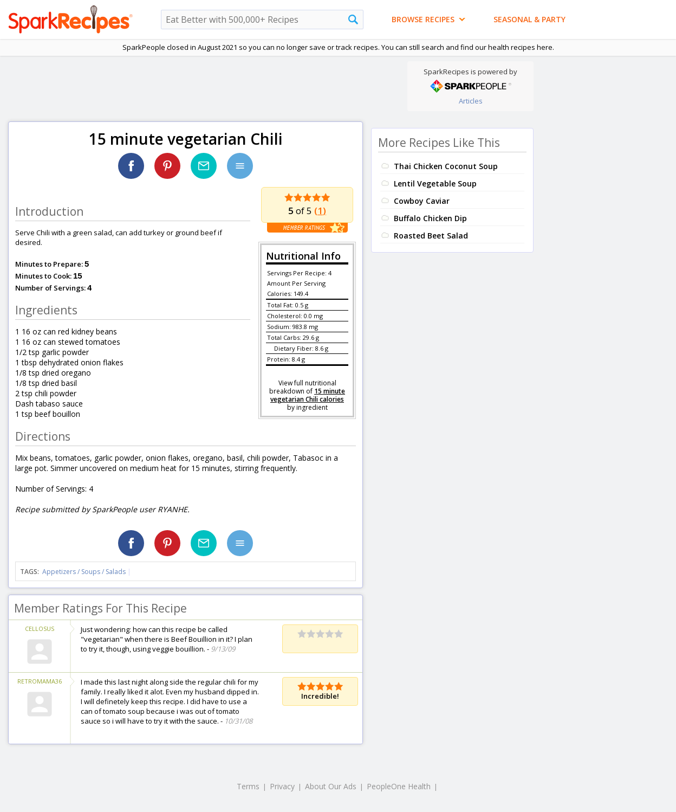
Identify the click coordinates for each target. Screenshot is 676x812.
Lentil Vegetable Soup (435, 183)
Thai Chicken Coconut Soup (446, 166)
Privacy (282, 786)
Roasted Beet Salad (431, 235)
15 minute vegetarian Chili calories (307, 395)
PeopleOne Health (399, 786)
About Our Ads (330, 786)
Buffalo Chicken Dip (430, 218)
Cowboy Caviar (422, 201)
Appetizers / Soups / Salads (84, 571)
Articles (471, 101)
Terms (248, 786)
